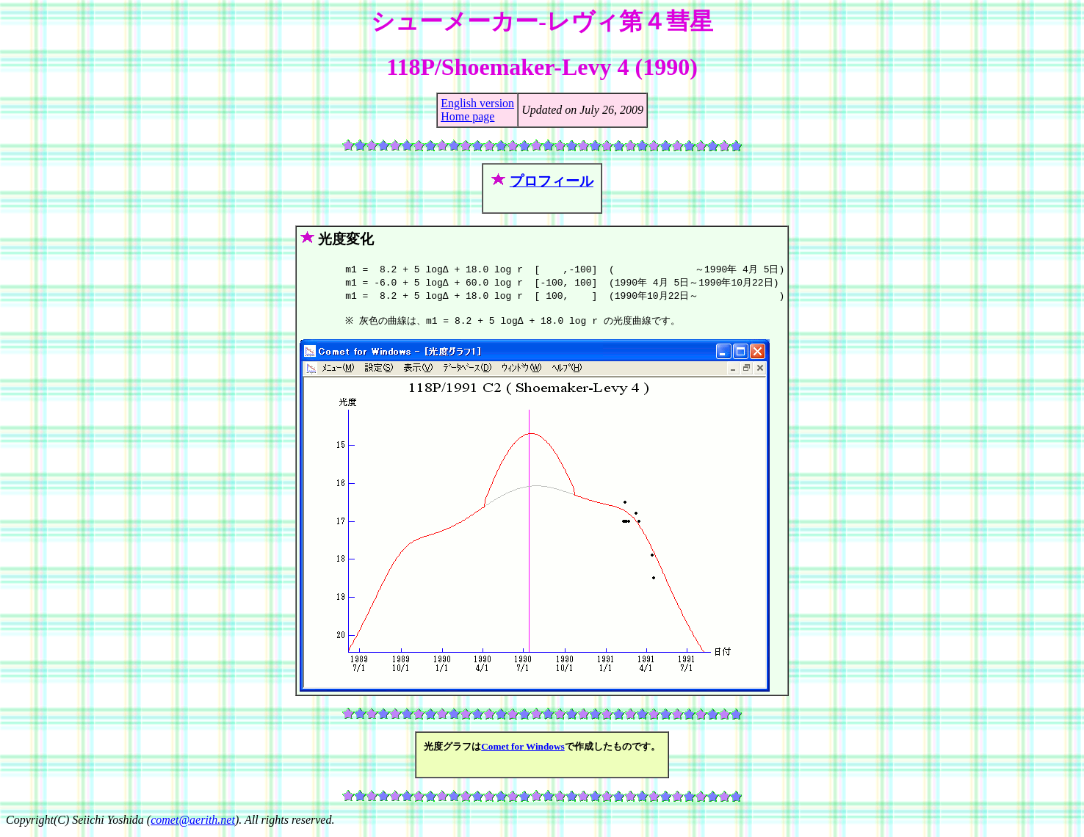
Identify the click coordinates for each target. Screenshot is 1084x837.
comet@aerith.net (193, 824)
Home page (467, 116)
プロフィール (551, 181)
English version (477, 103)
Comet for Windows (523, 750)
